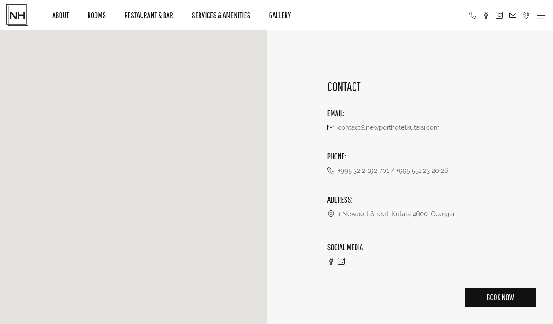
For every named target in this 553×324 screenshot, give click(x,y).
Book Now (500, 297)
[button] (133, 172)
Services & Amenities (221, 15)
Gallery (280, 15)
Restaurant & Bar (148, 15)
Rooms (96, 15)
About (60, 15)
